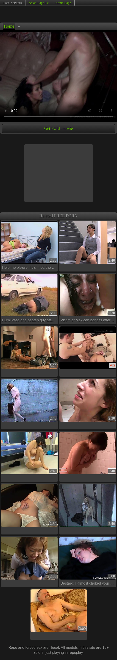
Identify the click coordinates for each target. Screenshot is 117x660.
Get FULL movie (58, 128)
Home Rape (63, 3)
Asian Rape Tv (38, 3)
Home (9, 26)
